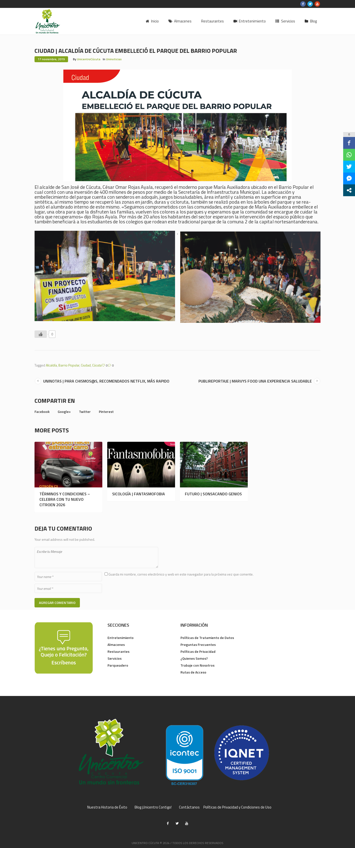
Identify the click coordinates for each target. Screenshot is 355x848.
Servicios (114, 658)
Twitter (85, 411)
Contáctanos (189, 807)
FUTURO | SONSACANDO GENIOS (213, 494)
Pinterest (106, 411)
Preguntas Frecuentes (198, 644)
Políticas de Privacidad (197, 651)
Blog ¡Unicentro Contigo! (153, 807)
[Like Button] (41, 334)
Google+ (64, 411)
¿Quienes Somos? (194, 658)
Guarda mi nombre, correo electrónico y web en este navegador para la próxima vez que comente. (180, 574)
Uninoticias (114, 59)
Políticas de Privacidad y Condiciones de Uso (237, 807)
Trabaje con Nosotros (197, 665)
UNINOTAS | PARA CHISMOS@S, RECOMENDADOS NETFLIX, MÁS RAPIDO (106, 381)
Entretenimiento (120, 637)
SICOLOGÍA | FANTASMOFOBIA (138, 494)
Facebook (42, 411)
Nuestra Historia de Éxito (107, 807)
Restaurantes (118, 651)
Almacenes (116, 644)
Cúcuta (97, 365)
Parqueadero (117, 665)
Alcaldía (51, 365)
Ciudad (86, 365)
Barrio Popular (68, 365)
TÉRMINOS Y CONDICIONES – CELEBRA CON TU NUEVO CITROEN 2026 (64, 499)
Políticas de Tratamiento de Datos (207, 637)
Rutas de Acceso (193, 672)
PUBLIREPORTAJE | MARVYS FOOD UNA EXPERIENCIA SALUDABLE (255, 381)
